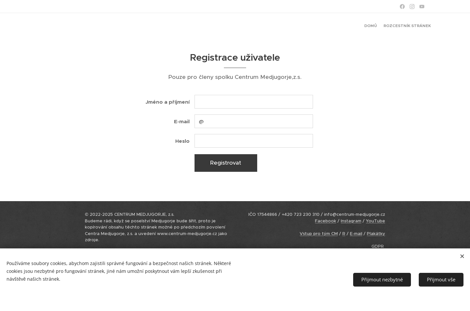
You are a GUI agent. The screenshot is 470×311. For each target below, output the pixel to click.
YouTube (375, 221)
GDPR (377, 246)
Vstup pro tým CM (319, 233)
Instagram (351, 221)
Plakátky (376, 233)
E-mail (356, 233)
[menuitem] (425, 26)
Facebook (325, 221)
